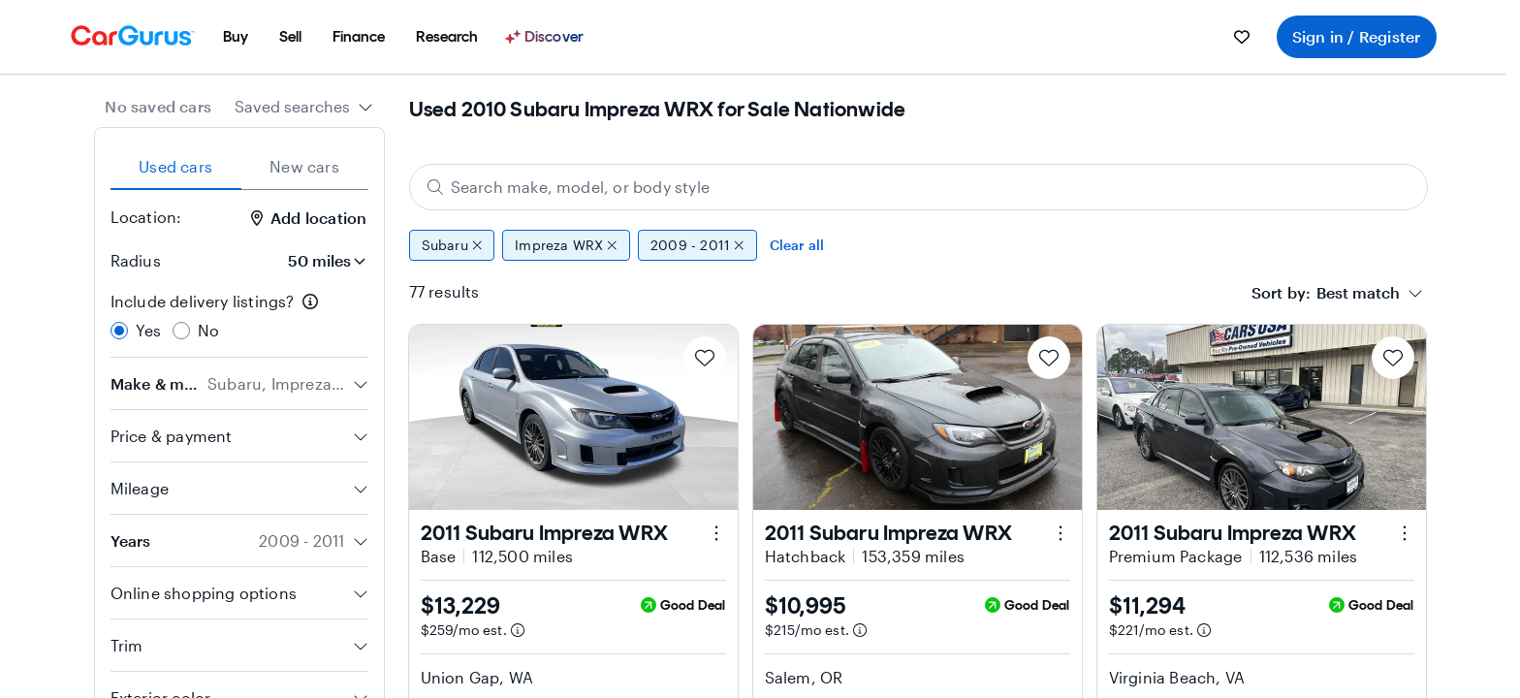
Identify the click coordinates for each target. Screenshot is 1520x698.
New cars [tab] (304, 166)
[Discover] (546, 37)
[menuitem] (235, 37)
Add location (308, 217)
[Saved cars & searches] (1241, 37)
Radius (136, 260)
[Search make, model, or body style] (918, 187)
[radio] (119, 330)
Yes (149, 330)
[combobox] (304, 106)
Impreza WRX (566, 245)
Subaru (452, 245)
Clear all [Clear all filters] (797, 245)
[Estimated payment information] (517, 630)
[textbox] (1358, 292)
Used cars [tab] (175, 166)
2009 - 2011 (697, 245)
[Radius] (320, 260)
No (208, 330)
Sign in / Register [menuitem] (1356, 36)
